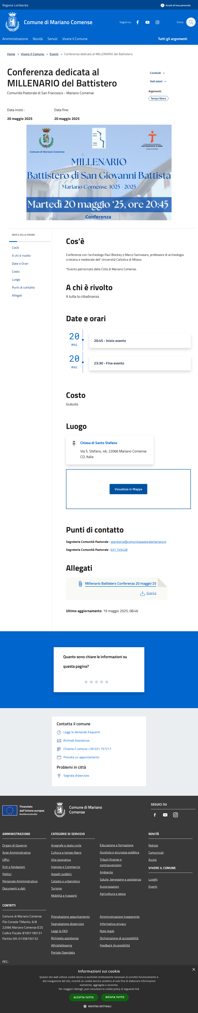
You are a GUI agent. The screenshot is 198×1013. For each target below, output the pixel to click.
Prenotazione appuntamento (70, 916)
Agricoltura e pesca (113, 893)
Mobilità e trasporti (64, 895)
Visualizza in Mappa (128, 489)
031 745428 (119, 549)
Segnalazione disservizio (67, 923)
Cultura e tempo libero (66, 852)
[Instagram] (155, 22)
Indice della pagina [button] (23, 235)
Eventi (54, 54)
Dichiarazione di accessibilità (119, 938)
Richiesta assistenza (65, 938)
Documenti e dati (13, 888)
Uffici (5, 859)
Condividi (158, 73)
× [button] (193, 969)
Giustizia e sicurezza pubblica (119, 852)
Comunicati (156, 852)
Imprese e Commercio (65, 866)
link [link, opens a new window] (137, 989)
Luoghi (153, 879)
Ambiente (106, 872)
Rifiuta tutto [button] (115, 997)
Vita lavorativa (61, 859)
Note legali (107, 931)
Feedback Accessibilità (115, 945)
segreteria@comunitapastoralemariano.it (138, 541)
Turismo (56, 888)
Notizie (153, 845)
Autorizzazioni (109, 886)
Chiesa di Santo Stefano (98, 442)
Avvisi (152, 859)
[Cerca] (191, 22)
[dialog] (99, 989)
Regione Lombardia (15, 5)
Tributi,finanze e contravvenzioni (111, 862)
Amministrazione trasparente (120, 916)
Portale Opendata (63, 952)
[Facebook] (136, 22)
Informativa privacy (113, 923)
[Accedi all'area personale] (175, 5)
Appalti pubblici (61, 874)
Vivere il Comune (33, 54)
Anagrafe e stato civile (66, 845)
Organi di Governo (14, 845)
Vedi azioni (159, 81)
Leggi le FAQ (59, 931)
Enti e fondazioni (13, 866)
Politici (7, 874)
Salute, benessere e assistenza (120, 879)
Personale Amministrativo (20, 881)
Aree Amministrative (16, 852)
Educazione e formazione (116, 845)
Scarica (147, 593)
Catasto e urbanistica (65, 881)
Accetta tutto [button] (84, 997)
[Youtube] (145, 22)
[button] (99, 1006)
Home (11, 54)
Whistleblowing (61, 945)
